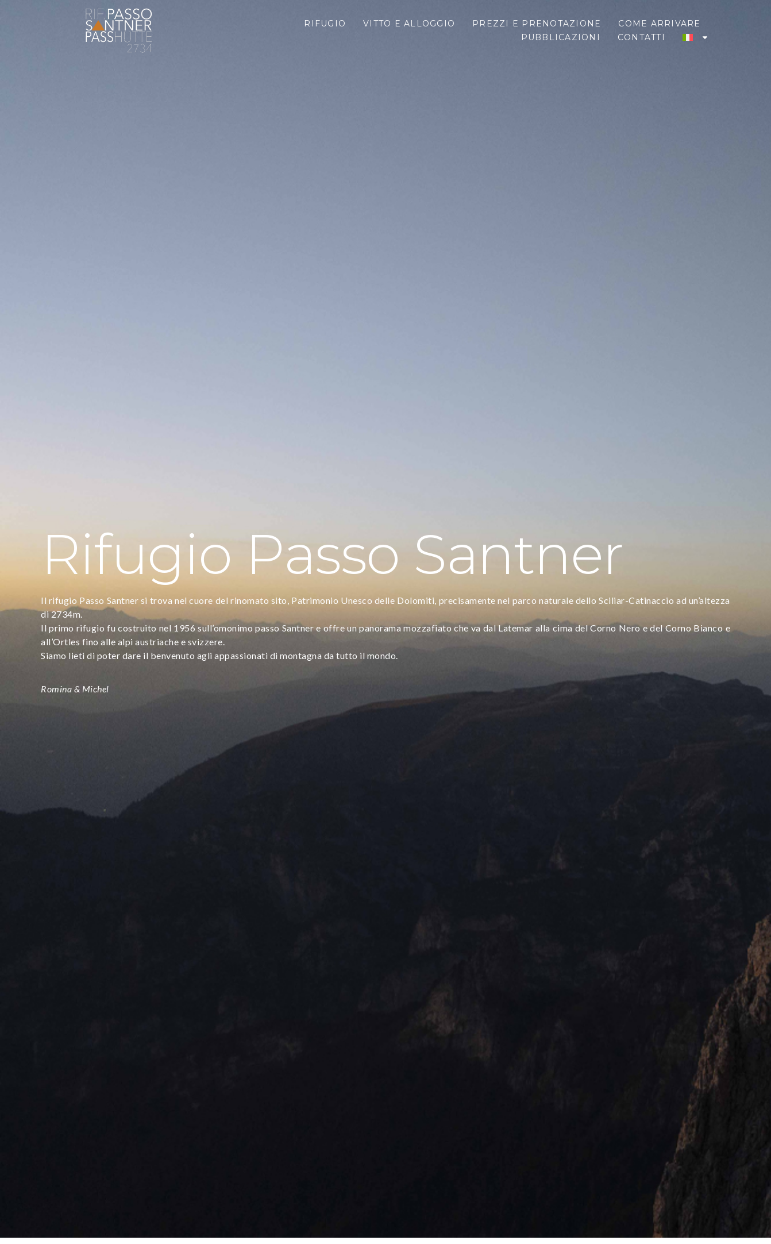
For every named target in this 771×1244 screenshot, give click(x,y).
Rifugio (325, 23)
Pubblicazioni (560, 37)
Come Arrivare (659, 23)
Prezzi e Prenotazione (536, 23)
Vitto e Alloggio (409, 23)
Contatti (641, 37)
